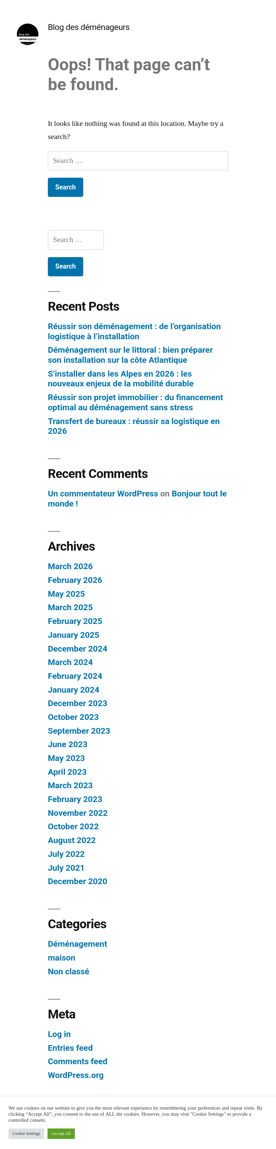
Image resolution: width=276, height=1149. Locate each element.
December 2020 (77, 881)
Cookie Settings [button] (26, 1133)
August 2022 (72, 840)
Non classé (68, 971)
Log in (59, 1034)
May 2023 (66, 758)
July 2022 (66, 854)
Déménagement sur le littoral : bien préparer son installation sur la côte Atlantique (130, 355)
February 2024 (75, 676)
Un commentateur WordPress (103, 493)
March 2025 (70, 607)
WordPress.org (76, 1075)
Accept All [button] (61, 1133)
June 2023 (68, 744)
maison (61, 958)
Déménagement (77, 944)
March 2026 (70, 566)
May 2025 (66, 594)
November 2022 (78, 813)
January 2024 (73, 690)
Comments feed (78, 1061)
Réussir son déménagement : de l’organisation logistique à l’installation (134, 331)
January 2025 (73, 635)
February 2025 (75, 621)
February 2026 (75, 580)
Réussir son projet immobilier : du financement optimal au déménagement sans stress (135, 402)
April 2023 (67, 772)
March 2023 (70, 785)
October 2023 (73, 717)
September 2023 (79, 731)
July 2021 (66, 868)
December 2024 (77, 649)
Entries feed (70, 1048)
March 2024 (70, 662)
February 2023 (75, 799)
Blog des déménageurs (89, 27)
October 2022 (73, 826)
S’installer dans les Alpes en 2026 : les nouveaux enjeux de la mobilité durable (121, 379)
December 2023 (77, 703)
